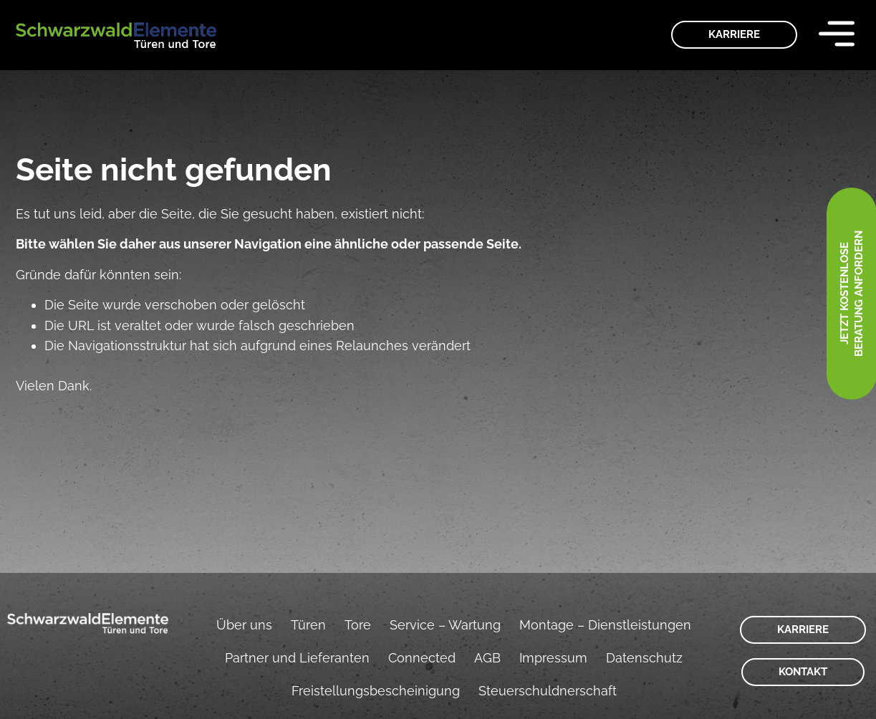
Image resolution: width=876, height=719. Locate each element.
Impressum (553, 657)
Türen (308, 624)
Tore (358, 624)
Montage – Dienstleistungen (605, 624)
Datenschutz (644, 657)
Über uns (244, 624)
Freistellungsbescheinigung (376, 690)
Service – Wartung (445, 624)
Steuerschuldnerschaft (547, 690)
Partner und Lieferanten (297, 657)
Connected (422, 657)
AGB (487, 657)
